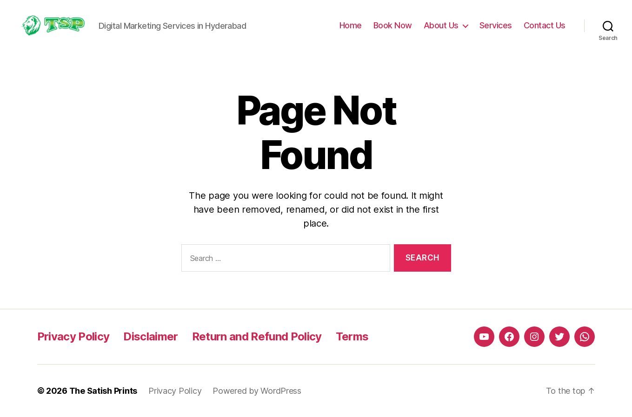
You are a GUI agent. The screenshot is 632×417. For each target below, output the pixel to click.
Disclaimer (150, 336)
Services (495, 25)
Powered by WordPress (257, 391)
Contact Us (544, 25)
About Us (441, 25)
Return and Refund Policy (257, 336)
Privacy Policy (73, 336)
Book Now (392, 25)
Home (350, 25)
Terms (352, 336)
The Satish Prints (103, 391)
